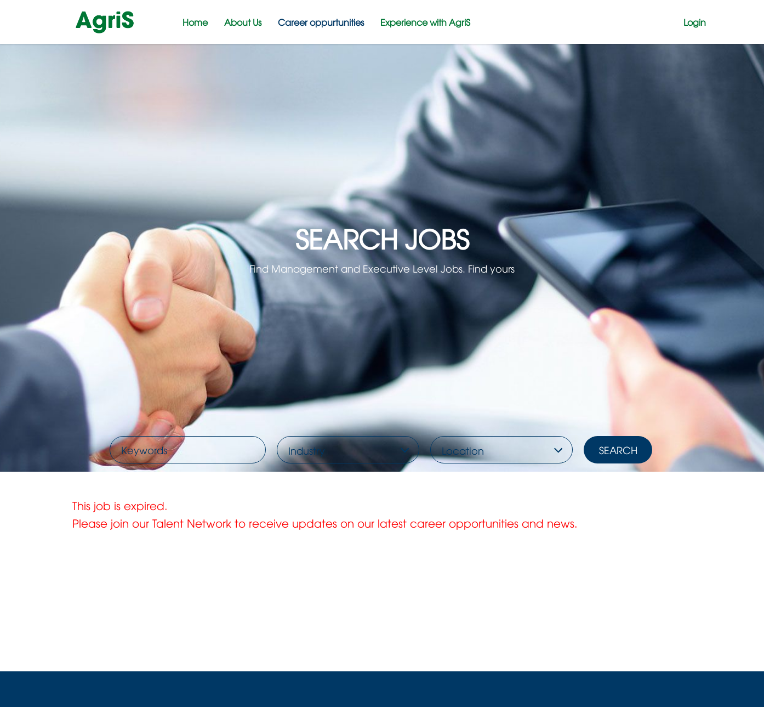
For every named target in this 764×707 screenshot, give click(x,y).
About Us (242, 22)
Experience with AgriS (425, 22)
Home (195, 22)
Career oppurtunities (321, 22)
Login (694, 22)
